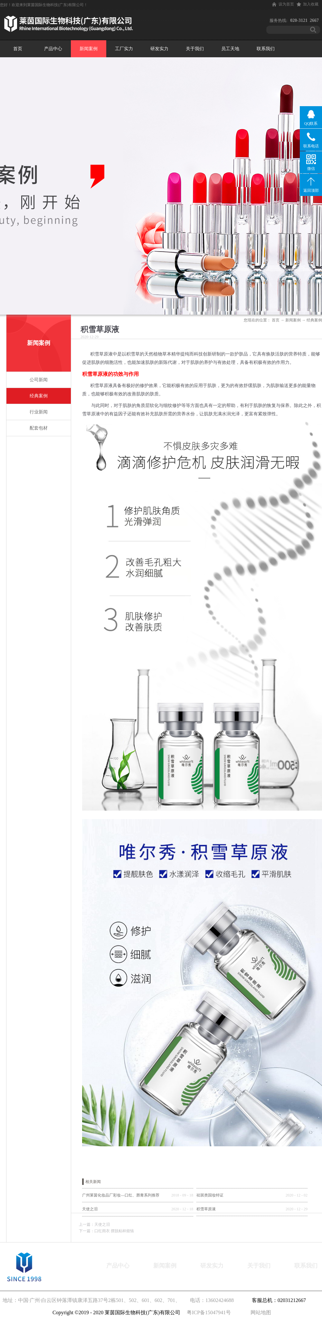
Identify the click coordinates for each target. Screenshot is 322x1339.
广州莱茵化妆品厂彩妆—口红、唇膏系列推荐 (120, 1195)
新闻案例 (293, 320)
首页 (17, 48)
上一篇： (94, 1224)
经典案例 (314, 320)
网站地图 (259, 1312)
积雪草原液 (206, 1209)
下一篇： (106, 1231)
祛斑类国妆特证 (209, 1195)
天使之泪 (90, 1209)
